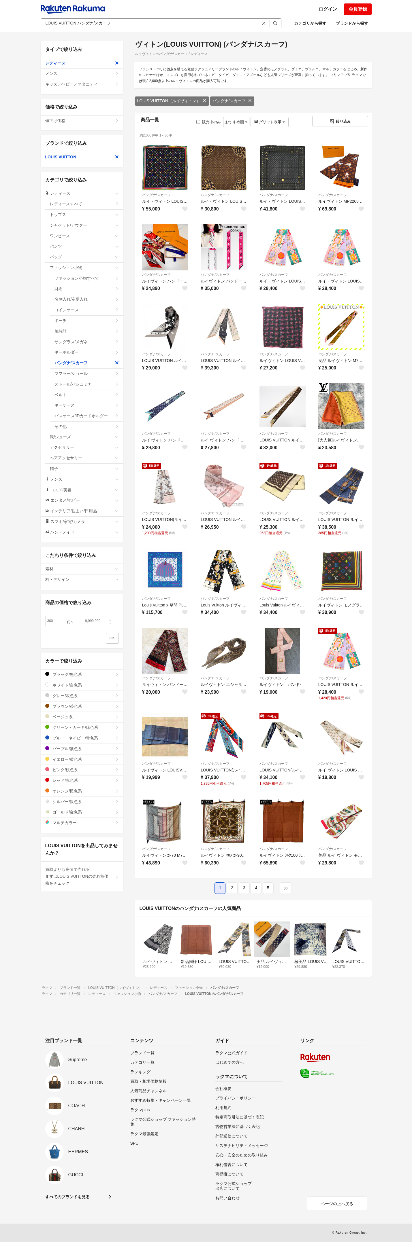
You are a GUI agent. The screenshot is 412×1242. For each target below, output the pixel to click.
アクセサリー (84, 447)
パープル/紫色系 (82, 748)
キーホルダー (86, 352)
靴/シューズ (84, 437)
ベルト (86, 394)
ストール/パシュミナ (86, 384)
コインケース (86, 310)
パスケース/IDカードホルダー (86, 416)
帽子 (84, 468)
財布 (86, 289)
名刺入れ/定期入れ (86, 299)
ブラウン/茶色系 (82, 706)
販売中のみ (208, 122)
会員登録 (358, 9)
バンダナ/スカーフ (232, 100)
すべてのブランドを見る (67, 1196)
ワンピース (84, 236)
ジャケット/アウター (84, 225)
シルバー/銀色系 (82, 801)
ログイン (328, 9)
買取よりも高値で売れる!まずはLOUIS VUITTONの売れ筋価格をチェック (82, 876)
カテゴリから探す (310, 23)
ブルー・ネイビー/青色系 (82, 737)
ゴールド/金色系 (82, 811)
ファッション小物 (84, 267)
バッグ (84, 257)
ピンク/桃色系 (82, 769)
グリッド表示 (269, 122)
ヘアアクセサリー (84, 458)
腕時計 (86, 331)
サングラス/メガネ (86, 342)
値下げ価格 (82, 120)
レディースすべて (84, 204)
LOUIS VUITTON (82, 157)
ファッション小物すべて (86, 278)
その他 (86, 426)
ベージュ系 (82, 716)
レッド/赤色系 (82, 780)
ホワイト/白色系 (82, 684)
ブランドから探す (352, 23)
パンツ (84, 246)
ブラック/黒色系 (82, 674)
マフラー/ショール (86, 373)
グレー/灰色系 (82, 695)
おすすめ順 (236, 122)
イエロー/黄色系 (82, 759)
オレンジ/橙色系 (82, 790)
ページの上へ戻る (337, 1203)
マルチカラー (82, 822)
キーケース (86, 405)
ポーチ (86, 320)
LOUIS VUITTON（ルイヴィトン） (172, 100)
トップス (84, 214)
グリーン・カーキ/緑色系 (82, 727)
